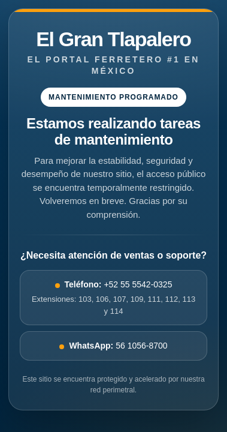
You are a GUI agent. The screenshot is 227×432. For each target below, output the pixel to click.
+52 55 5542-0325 (113, 298)
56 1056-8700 (113, 345)
